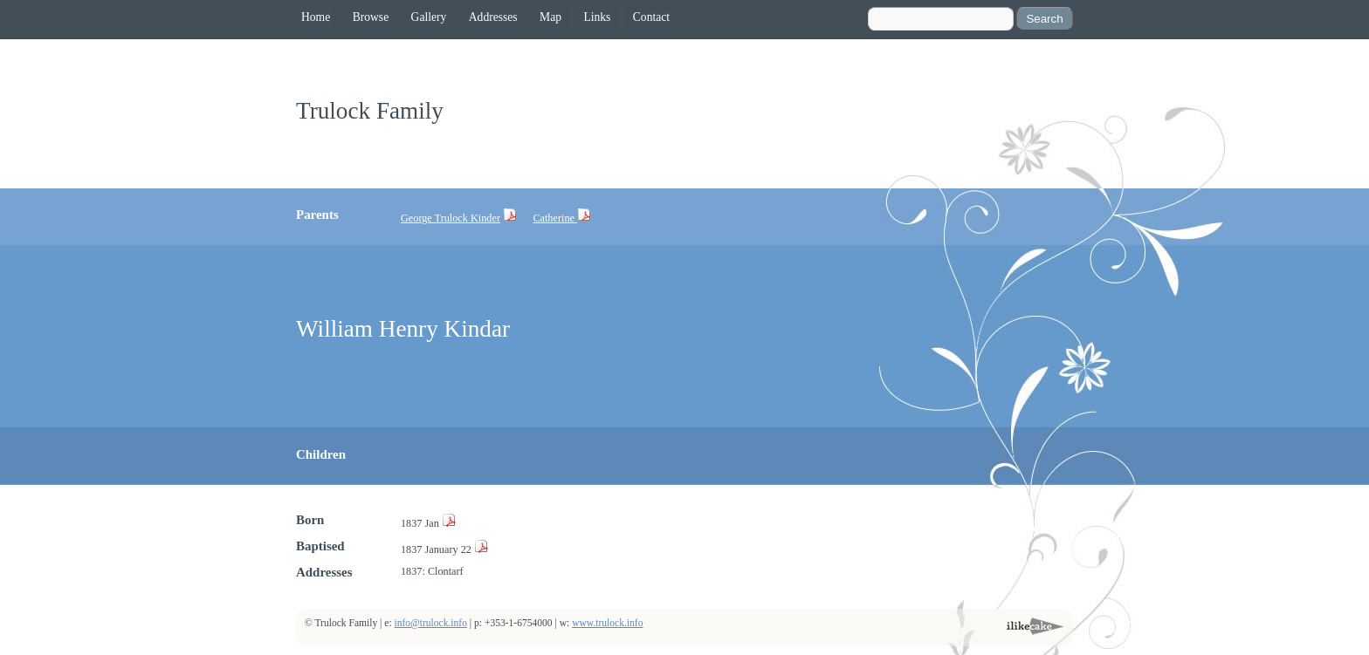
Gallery (429, 17)
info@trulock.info (431, 623)
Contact (651, 17)
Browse (371, 17)
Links (596, 17)
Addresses (493, 17)
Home (315, 17)
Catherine (555, 218)
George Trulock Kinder (450, 218)
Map (550, 17)
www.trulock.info (607, 623)
